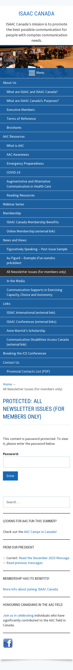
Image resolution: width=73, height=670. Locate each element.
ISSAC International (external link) (31, 312)
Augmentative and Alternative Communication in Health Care (29, 183)
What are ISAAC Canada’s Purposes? (33, 100)
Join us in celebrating (18, 615)
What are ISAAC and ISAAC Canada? (32, 92)
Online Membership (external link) (31, 231)
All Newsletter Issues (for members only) (36, 271)
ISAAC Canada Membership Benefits (33, 222)
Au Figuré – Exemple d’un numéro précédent (31, 260)
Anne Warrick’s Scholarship (26, 330)
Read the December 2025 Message (44, 558)
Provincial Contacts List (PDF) (28, 371)
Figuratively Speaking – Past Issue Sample (37, 249)
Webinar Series (13, 204)
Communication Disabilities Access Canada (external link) (38, 342)
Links (7, 303)
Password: (36, 460)
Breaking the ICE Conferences (24, 353)
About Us (9, 82)
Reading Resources (21, 195)
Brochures (14, 127)
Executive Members (21, 109)
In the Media (16, 281)
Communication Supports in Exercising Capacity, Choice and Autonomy (34, 292)
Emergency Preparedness (25, 163)
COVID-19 (13, 172)
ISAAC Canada (36, 13)
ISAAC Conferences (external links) (31, 321)
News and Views (14, 240)
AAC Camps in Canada (39, 531)
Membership (12, 213)
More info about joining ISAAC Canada (30, 589)
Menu (40, 72)
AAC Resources (14, 136)
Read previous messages (24, 563)
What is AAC (15, 145)
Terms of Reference (21, 118)
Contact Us (11, 362)
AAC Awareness (18, 154)
